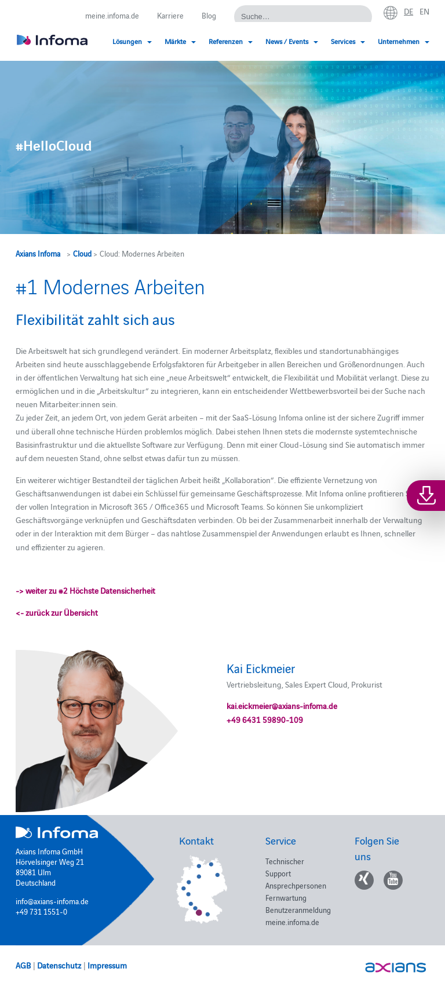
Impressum (107, 965)
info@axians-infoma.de (52, 901)
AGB (23, 965)
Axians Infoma (38, 253)
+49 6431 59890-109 (265, 719)
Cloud (82, 253)
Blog (209, 15)
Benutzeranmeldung (298, 909)
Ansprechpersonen (295, 885)
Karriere (170, 15)
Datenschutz (59, 965)
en (424, 11)
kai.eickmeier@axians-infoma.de (282, 705)
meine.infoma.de (112, 15)
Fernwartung (286, 897)
